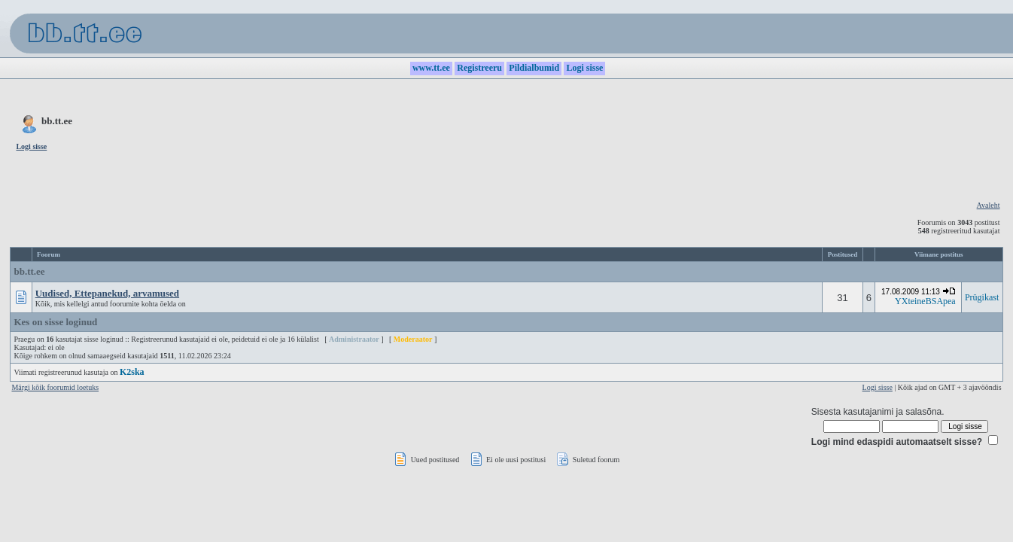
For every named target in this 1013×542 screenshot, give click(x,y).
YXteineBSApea (925, 301)
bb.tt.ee (29, 271)
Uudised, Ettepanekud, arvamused (107, 293)
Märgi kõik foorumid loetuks (55, 387)
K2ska (132, 372)
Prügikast (982, 297)
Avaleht (988, 205)
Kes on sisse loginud (55, 321)
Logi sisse (877, 387)
